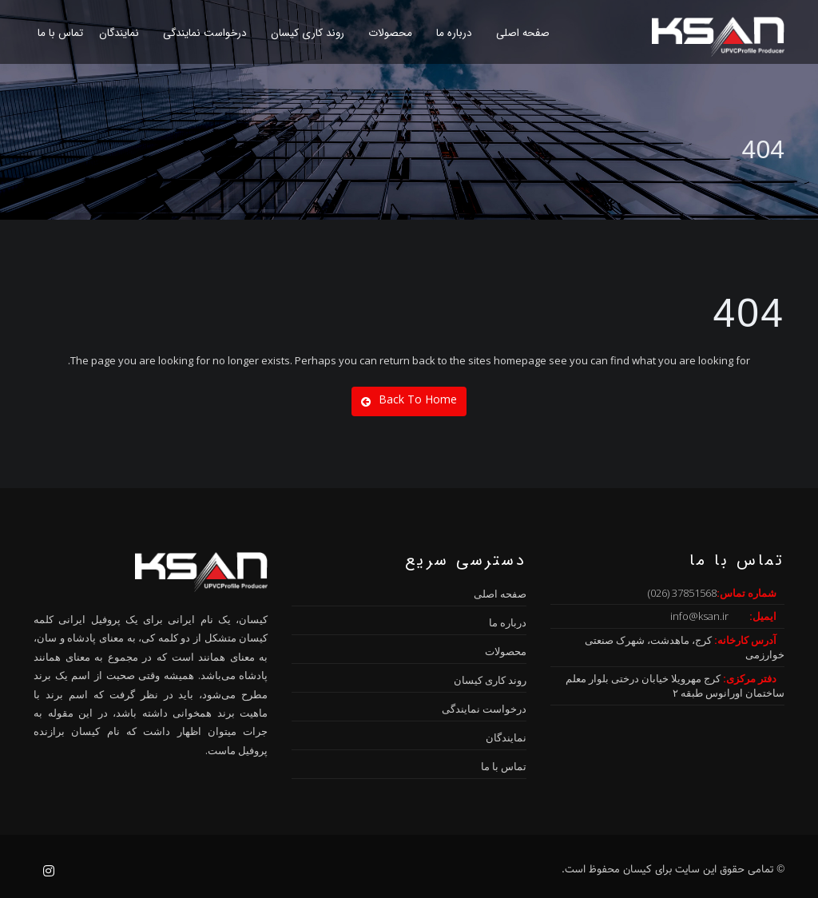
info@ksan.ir (699, 616)
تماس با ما (60, 33)
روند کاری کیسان (307, 33)
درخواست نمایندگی (205, 33)
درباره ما (454, 33)
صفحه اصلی (523, 33)
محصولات (390, 33)
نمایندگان (119, 33)
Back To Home (409, 399)
